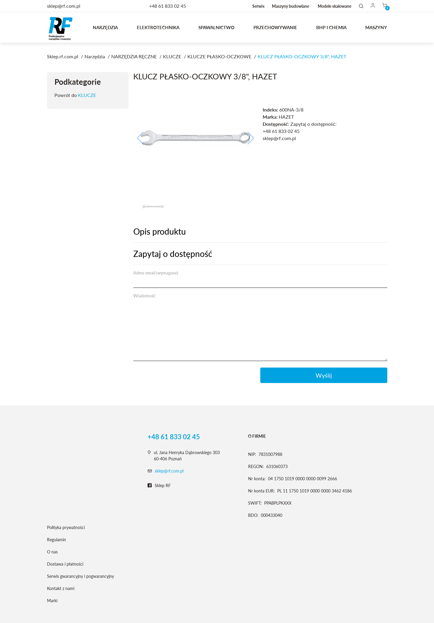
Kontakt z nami (60, 588)
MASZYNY (376, 27)
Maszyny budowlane (290, 6)
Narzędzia (105, 27)
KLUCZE (87, 95)
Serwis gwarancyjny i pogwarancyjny (80, 576)
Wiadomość (144, 295)
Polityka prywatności (66, 527)
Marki (52, 600)
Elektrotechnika (158, 27)
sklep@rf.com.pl (169, 470)
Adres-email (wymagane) (155, 272)
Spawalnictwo (216, 27)
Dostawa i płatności (65, 563)
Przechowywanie (275, 27)
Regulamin (56, 539)
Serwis (258, 6)
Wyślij (324, 375)
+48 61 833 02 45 (167, 6)
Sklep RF (159, 485)
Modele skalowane (334, 6)
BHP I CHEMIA (331, 27)
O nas (52, 551)
